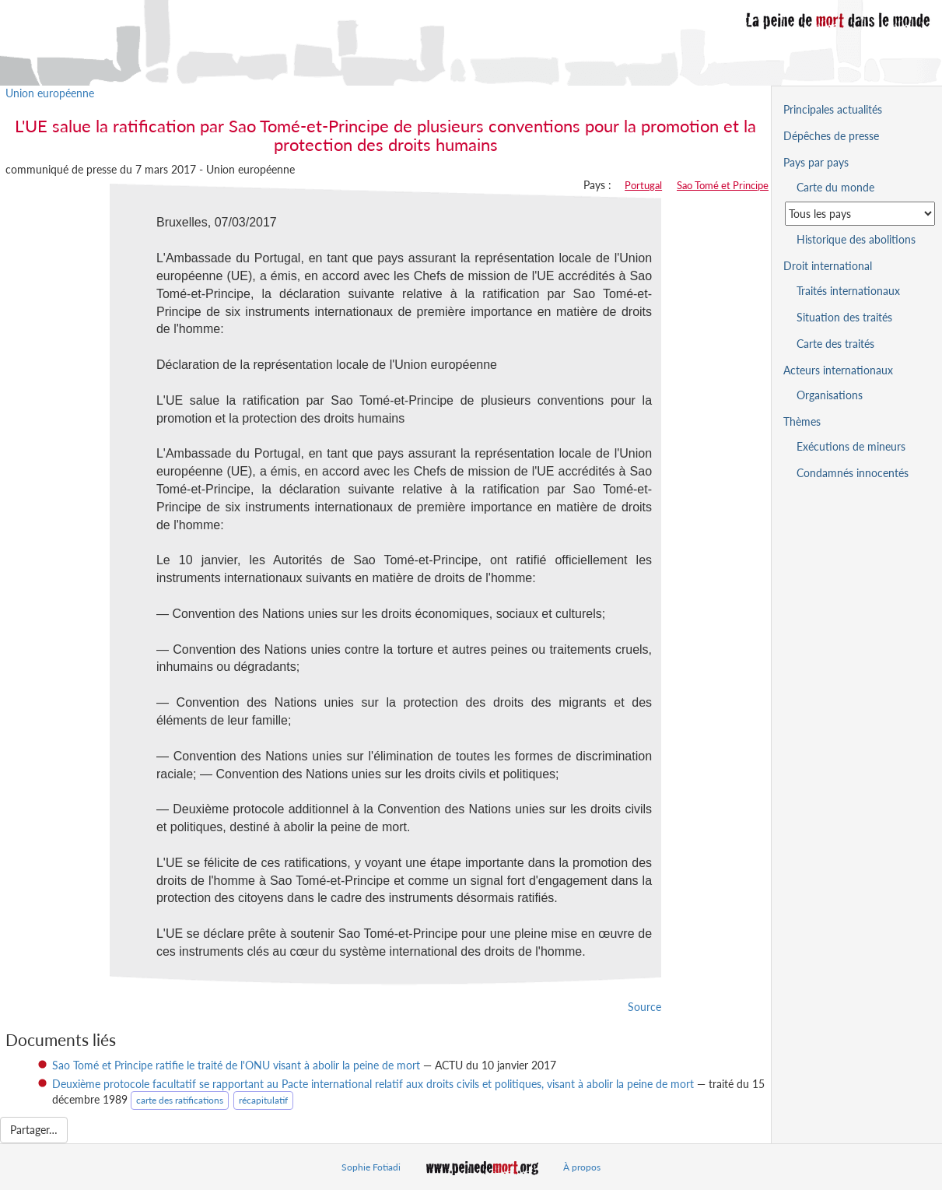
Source (644, 1006)
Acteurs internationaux (838, 370)
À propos (582, 1167)
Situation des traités (844, 317)
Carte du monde (835, 187)
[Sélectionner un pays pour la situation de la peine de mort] (860, 214)
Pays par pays (816, 162)
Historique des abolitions (856, 239)
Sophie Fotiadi (371, 1167)
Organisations (830, 395)
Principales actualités (832, 109)
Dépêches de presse (831, 135)
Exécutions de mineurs (851, 446)
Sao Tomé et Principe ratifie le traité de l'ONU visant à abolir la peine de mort (236, 1065)
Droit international (827, 265)
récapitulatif (263, 1100)
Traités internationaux (848, 290)
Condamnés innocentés (853, 472)
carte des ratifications (179, 1100)
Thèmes (802, 421)
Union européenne (49, 93)
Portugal (643, 185)
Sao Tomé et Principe (723, 185)
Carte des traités (835, 343)
